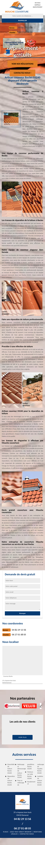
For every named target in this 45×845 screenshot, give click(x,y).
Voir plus (22, 737)
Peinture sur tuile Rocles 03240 (30, 775)
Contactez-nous (27, 834)
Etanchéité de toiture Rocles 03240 (10, 768)
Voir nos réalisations (22, 64)
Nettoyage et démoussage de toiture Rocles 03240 (20, 770)
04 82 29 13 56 (25, 27)
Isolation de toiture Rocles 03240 (40, 780)
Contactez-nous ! (22, 73)
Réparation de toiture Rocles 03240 (10, 780)
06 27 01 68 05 (25, 32)
